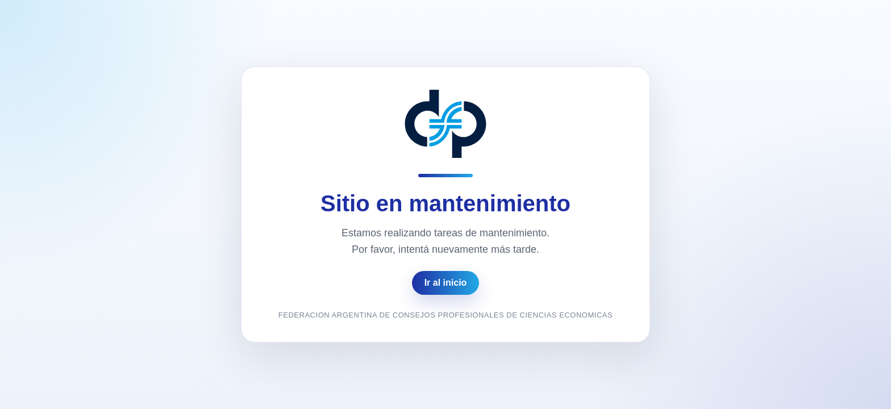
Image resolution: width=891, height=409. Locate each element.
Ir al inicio (445, 282)
